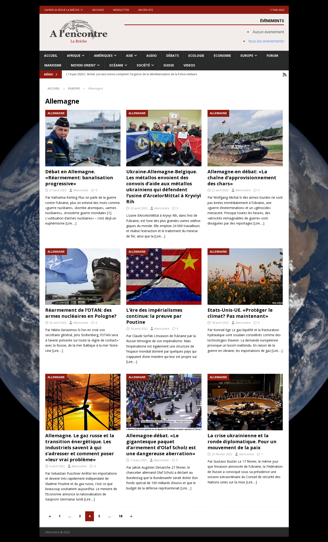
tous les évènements (266, 41)
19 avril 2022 (138, 328)
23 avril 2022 (138, 208)
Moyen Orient (83, 65)
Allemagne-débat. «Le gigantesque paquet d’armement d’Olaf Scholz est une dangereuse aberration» (161, 444)
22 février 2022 (222, 454)
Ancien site (145, 10)
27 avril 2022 (57, 190)
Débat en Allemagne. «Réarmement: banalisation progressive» (79, 177)
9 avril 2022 (57, 466)
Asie (129, 55)
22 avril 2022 (220, 190)
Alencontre (80, 190)
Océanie (116, 65)
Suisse (168, 65)
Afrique (74, 55)
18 (120, 515)
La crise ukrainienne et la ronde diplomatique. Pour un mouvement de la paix (242, 441)
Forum (272, 55)
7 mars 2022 (138, 460)
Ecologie (196, 55)
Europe (247, 55)
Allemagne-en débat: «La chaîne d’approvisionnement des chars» (242, 177)
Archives (98, 10)
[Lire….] (71, 223)
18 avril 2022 (220, 322)
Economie (222, 55)
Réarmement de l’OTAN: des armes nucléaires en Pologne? (81, 312)
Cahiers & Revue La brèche (61, 10)
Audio (151, 55)
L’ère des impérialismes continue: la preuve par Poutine (154, 315)
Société (143, 65)
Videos (189, 65)
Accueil (50, 55)
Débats (172, 55)
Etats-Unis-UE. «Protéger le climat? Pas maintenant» (240, 312)
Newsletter (121, 10)
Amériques (103, 55)
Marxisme (52, 65)
